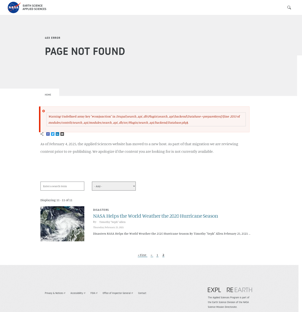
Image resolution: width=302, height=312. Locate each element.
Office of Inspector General (118, 293)
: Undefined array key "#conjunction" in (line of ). (144, 119)
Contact (142, 293)
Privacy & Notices (55, 293)
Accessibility (78, 293)
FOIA (94, 293)
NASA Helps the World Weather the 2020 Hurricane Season (155, 216)
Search (289, 7)
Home (48, 94)
